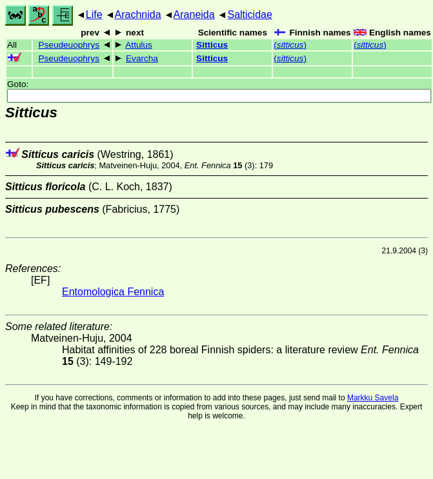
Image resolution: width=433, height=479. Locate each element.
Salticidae (249, 14)
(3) (220, 165)
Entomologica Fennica (113, 291)
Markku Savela (372, 397)
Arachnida (138, 14)
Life (94, 14)
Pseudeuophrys (68, 45)
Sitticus (212, 45)
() (290, 45)
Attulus (138, 45)
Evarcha (142, 58)
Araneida (194, 14)
